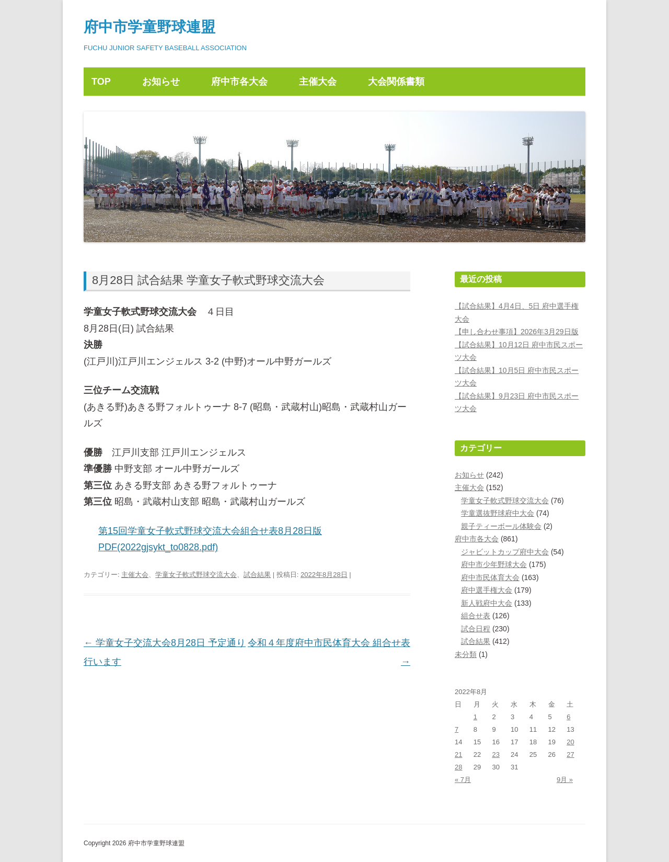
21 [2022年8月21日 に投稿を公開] (458, 754)
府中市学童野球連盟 (149, 27)
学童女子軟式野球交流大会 (196, 575)
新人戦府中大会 (486, 603)
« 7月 (463, 780)
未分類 (466, 654)
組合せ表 (475, 615)
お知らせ (161, 81)
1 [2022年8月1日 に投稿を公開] (475, 717)
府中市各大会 (239, 81)
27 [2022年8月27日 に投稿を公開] (570, 754)
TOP (101, 81)
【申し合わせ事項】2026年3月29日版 (517, 331)
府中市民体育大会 (490, 577)
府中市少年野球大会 (494, 564)
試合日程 (475, 629)
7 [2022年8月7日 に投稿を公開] (456, 729)
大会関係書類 (396, 81)
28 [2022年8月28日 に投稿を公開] (458, 767)
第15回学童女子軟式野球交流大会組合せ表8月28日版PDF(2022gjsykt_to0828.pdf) (210, 539)
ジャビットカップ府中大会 (505, 552)
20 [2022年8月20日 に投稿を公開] (570, 742)
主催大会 (318, 81)
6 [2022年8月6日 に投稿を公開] (568, 717)
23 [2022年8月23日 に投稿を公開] (495, 754)
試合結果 (257, 575)
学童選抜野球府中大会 (497, 513)
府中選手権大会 (486, 590)
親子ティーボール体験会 (501, 526)
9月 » (565, 780)
